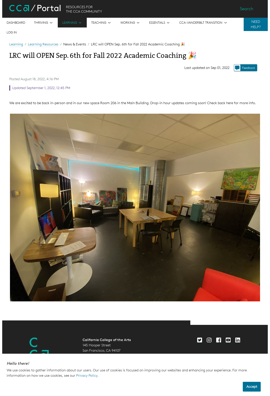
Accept (251, 386)
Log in (12, 32)
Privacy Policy (86, 375)
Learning (16, 44)
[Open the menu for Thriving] (44, 22)
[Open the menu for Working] (130, 22)
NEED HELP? (256, 24)
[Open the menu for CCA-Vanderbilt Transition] (203, 22)
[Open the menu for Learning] (72, 22)
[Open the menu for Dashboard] (16, 22)
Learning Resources (43, 44)
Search (246, 8)
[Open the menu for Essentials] (160, 22)
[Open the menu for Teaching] (101, 22)
